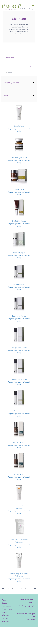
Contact (4, 603)
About (4, 600)
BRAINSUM (31, 619)
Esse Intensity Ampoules (19, 158)
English (22, 9)
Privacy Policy (7, 609)
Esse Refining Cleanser (19, 221)
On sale (9, 73)
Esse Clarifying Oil (19, 252)
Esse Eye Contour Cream (19, 347)
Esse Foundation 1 (19, 474)
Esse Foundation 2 (19, 442)
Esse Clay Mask (19, 189)
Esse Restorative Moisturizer (19, 379)
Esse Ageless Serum (19, 284)
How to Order (6, 606)
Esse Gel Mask (19, 126)
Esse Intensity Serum (19, 316)
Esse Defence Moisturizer (19, 411)
